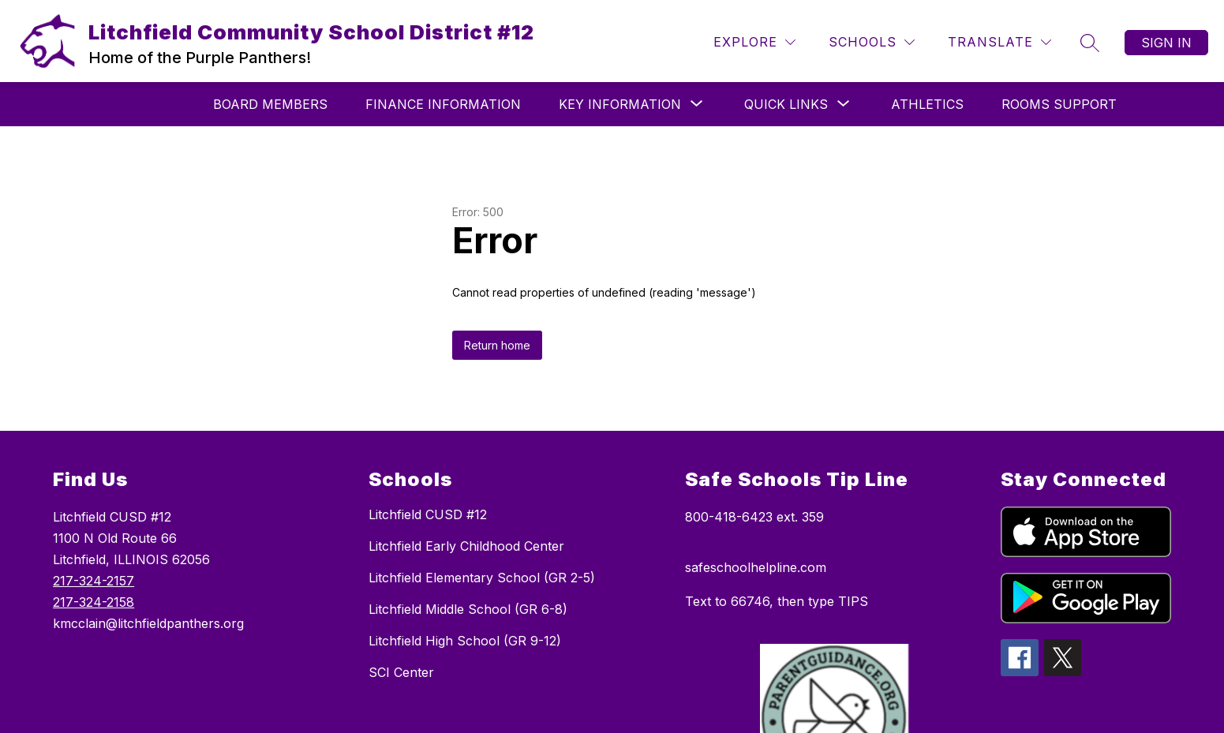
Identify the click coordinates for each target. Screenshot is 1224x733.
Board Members (270, 104)
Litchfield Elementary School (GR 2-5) (482, 577)
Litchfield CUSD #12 (428, 514)
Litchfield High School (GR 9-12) (465, 641)
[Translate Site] (999, 42)
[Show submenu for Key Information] (620, 104)
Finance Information (443, 104)
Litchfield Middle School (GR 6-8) (468, 609)
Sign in (1166, 42)
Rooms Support (1059, 104)
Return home (497, 345)
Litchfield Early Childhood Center (466, 546)
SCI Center (401, 672)
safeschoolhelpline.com (755, 567)
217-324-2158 (93, 602)
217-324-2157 (93, 581)
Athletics (927, 104)
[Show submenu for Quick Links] (786, 104)
